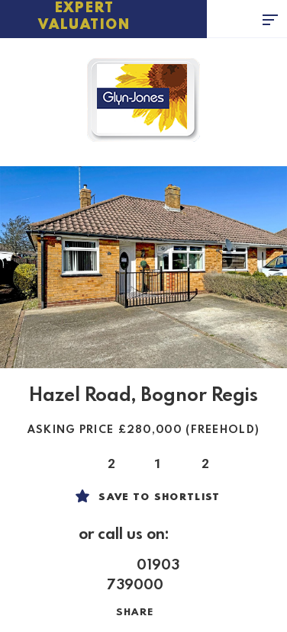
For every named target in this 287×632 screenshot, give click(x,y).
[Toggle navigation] (275, 19)
